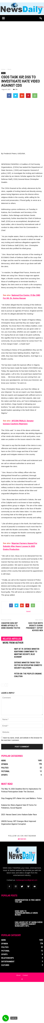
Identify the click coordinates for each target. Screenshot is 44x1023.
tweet (28, 652)
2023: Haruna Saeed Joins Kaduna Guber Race (19, 855)
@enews (22, 880)
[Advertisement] (22, 44)
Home (3, 69)
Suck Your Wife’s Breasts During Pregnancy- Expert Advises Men (34, 668)
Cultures (5, 1006)
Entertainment (7, 1003)
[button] (40, 18)
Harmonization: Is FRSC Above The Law (27, 942)
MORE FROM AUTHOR (13, 683)
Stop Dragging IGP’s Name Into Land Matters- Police (21, 839)
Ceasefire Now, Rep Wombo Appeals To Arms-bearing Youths (10, 666)
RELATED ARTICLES (12, 680)
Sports (4, 816)
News (3, 73)
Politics (4, 809)
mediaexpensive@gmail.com (26, 921)
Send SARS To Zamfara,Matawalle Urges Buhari (26, 954)
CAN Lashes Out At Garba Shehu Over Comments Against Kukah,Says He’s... (28, 965)
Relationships (7, 999)
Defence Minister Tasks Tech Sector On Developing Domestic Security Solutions (28, 706)
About (18, 1016)
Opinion (4, 805)
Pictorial (5, 812)
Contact (25, 1016)
